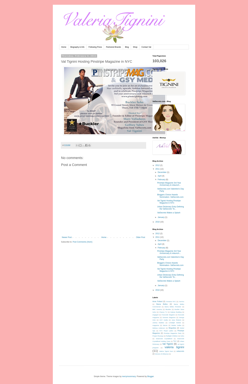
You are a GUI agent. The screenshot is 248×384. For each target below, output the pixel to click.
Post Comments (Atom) (82, 242)
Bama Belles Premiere (173, 307)
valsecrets (180, 351)
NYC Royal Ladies (166, 331)
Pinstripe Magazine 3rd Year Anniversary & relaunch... (169, 184)
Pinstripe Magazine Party (172, 333)
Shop (135, 47)
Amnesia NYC (171, 301)
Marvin (165, 325)
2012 (157, 165)
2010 (157, 222)
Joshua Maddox (158, 323)
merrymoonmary (129, 376)
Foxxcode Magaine (168, 315)
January (161, 217)
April (160, 176)
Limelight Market (175, 323)
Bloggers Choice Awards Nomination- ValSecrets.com (170, 196)
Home (63, 47)
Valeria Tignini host (166, 351)
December (162, 172)
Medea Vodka (176, 325)
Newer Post (67, 237)
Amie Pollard (157, 301)
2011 (157, 169)
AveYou (181, 301)
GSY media (164, 320)
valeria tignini (174, 347)
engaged (155, 315)
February (162, 179)
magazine (155, 325)
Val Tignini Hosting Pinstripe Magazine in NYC (169, 202)
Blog (127, 47)
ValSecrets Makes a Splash (168, 213)
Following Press (95, 47)
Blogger (150, 376)
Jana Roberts (176, 320)
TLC (175, 341)
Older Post (140, 237)
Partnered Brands (113, 47)
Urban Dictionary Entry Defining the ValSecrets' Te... (170, 208)
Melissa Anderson (158, 328)
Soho (182, 336)
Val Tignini (167, 344)
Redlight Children (172, 336)
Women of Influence (161, 354)
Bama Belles (162, 304)
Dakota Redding (176, 312)
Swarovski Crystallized (164, 338)
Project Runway (157, 336)
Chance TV (163, 312)
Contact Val (146, 47)
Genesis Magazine (169, 317)
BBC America (157, 309)
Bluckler (168, 309)
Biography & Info (77, 47)
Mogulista (172, 328)
